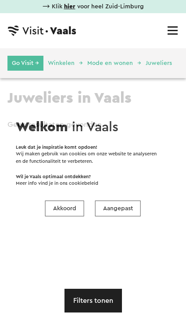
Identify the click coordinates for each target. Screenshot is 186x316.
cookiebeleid (83, 183)
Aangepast (118, 208)
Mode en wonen (110, 63)
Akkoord (64, 208)
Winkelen (61, 63)
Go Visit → (25, 63)
